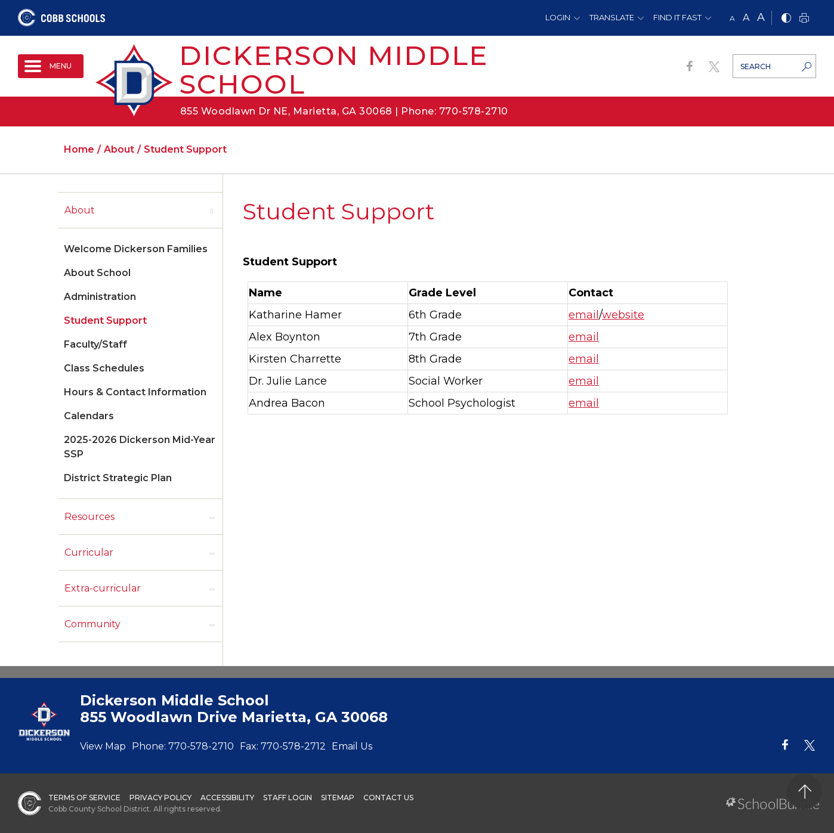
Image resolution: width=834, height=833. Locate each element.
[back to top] (804, 791)
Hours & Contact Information (135, 392)
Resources (89, 516)
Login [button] (557, 17)
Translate (611, 17)
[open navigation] (51, 66)
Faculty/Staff (95, 344)
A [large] (761, 17)
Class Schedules (104, 368)
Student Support (105, 320)
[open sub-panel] (212, 210)
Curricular (88, 552)
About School (97, 272)
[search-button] (806, 68)
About (79, 210)
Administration (100, 296)
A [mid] (746, 17)
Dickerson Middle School (334, 69)
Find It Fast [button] (677, 17)
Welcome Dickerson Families (136, 249)
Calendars (89, 416)
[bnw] (786, 18)
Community (92, 624)
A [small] (732, 18)
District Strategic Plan (118, 478)
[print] (804, 18)
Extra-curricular (102, 588)
